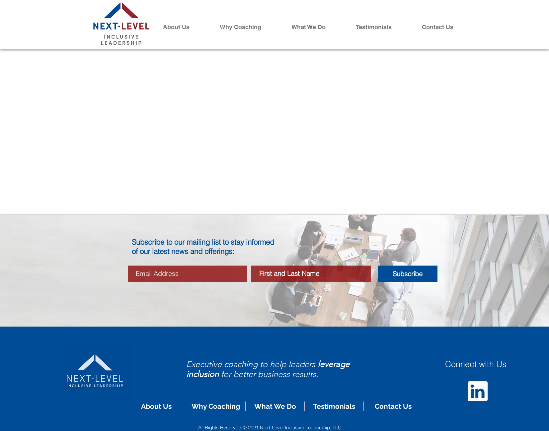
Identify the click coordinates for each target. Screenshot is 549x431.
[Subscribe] (407, 274)
